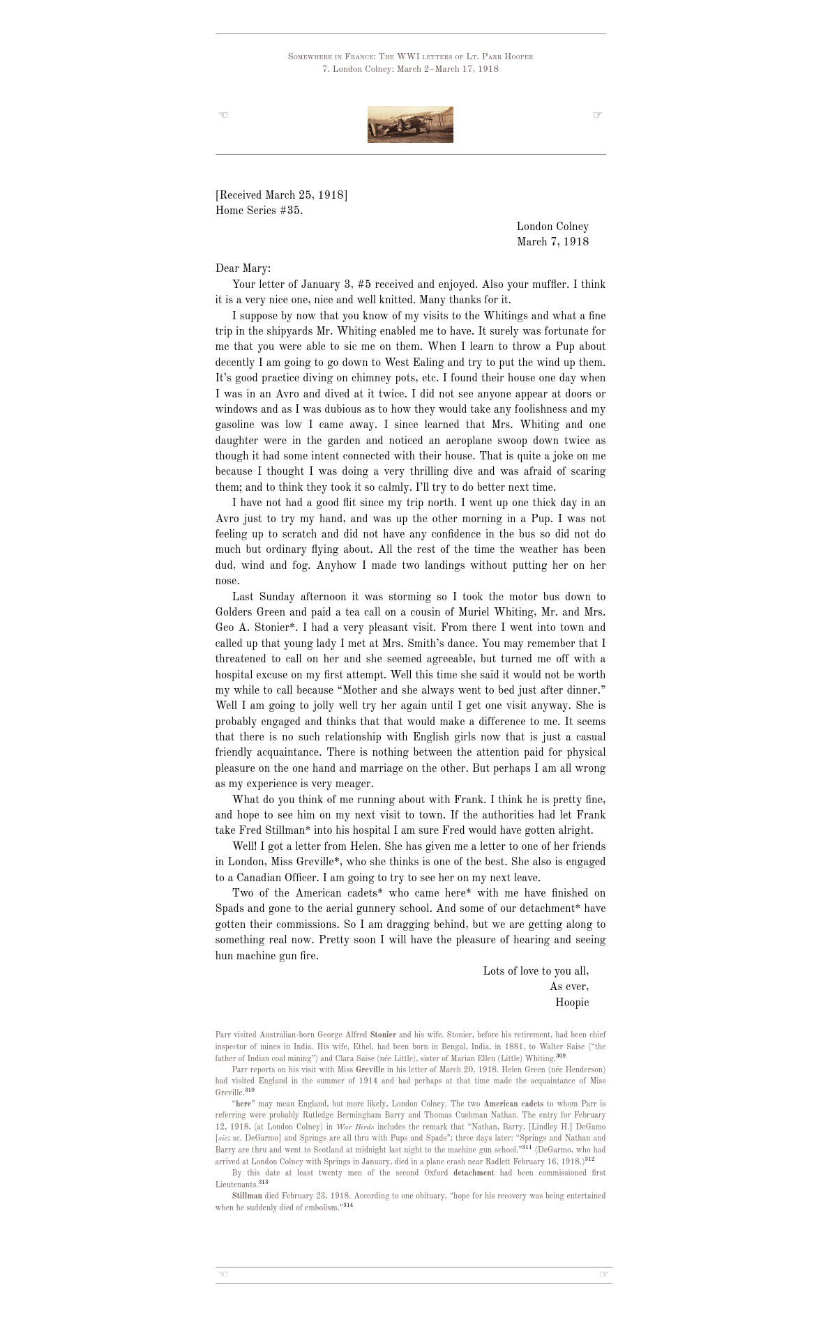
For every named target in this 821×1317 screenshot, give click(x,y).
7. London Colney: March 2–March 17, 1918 (410, 69)
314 (348, 1205)
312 (589, 1159)
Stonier (272, 628)
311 (527, 1147)
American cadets (336, 893)
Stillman (285, 831)
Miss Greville (302, 862)
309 (561, 1056)
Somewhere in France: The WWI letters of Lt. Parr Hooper (410, 56)
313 (264, 1182)
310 (250, 1090)
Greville (370, 1070)
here (455, 893)
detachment (547, 909)
